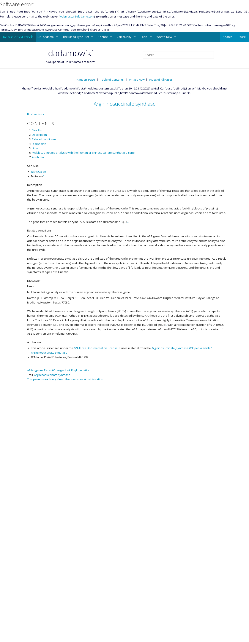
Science (103, 37)
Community (124, 37)
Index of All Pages (161, 79)
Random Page (86, 79)
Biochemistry (35, 114)
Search (227, 37)
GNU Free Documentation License (96, 348)
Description (39, 135)
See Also (37, 130)
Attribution (39, 157)
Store (242, 37)
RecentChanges (54, 370)
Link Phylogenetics (77, 370)
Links (35, 148)
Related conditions (44, 139)
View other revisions (70, 379)
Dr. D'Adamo (46, 37)
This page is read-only (41, 379)
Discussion (39, 144)
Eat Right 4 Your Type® (18, 36)
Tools (144, 37)
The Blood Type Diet (76, 37)
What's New (164, 37)
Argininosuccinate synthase (125, 103)
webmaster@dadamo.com (77, 16)
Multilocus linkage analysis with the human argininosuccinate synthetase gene (83, 153)
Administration (93, 379)
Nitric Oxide (38, 172)
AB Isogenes (35, 370)
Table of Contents (112, 79)
